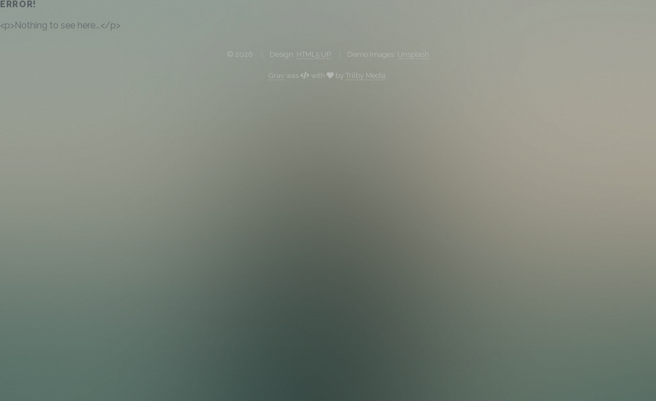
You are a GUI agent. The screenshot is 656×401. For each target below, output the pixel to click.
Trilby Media (366, 75)
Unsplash (413, 54)
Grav (276, 75)
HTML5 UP (314, 54)
